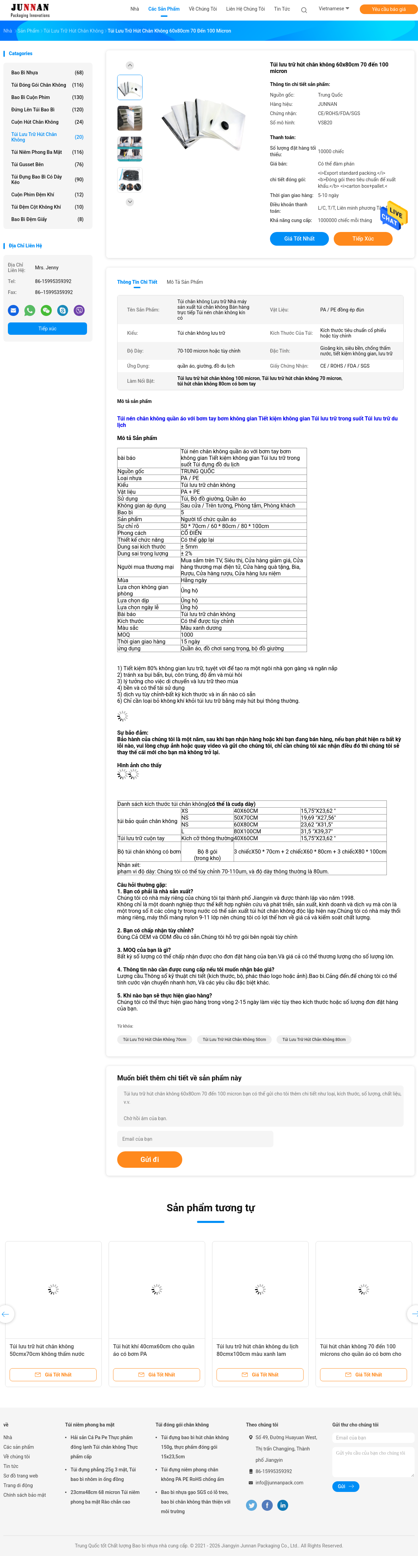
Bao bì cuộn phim (47, 97)
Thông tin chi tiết (137, 282)
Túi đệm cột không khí (47, 207)
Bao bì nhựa (47, 72)
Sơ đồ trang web (20, 1476)
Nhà (7, 1437)
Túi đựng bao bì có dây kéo (47, 179)
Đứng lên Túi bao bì (47, 109)
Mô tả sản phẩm (185, 282)
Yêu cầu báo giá (389, 9)
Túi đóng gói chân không (47, 85)
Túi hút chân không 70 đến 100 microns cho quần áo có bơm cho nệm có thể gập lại (360, 1354)
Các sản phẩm (18, 1447)
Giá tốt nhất (299, 238)
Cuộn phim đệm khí (47, 194)
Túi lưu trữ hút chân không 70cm (154, 1039)
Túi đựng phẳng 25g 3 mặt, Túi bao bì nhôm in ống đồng (103, 1474)
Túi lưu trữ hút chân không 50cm (234, 1039)
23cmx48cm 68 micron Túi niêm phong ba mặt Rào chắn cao (105, 1497)
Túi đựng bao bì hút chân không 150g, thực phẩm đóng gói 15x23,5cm (195, 1447)
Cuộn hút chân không (47, 122)
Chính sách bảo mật (24, 1495)
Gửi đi (149, 1159)
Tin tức (11, 1466)
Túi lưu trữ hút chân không (47, 137)
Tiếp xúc (47, 328)
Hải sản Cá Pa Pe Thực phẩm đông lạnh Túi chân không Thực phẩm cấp (104, 1447)
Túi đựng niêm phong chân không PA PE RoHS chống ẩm (192, 1474)
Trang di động (18, 1485)
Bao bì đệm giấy (47, 219)
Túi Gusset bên (47, 164)
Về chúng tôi (16, 1456)
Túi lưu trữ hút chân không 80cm (314, 1039)
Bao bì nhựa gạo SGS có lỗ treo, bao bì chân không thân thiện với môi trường (196, 1502)
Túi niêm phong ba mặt (47, 152)
